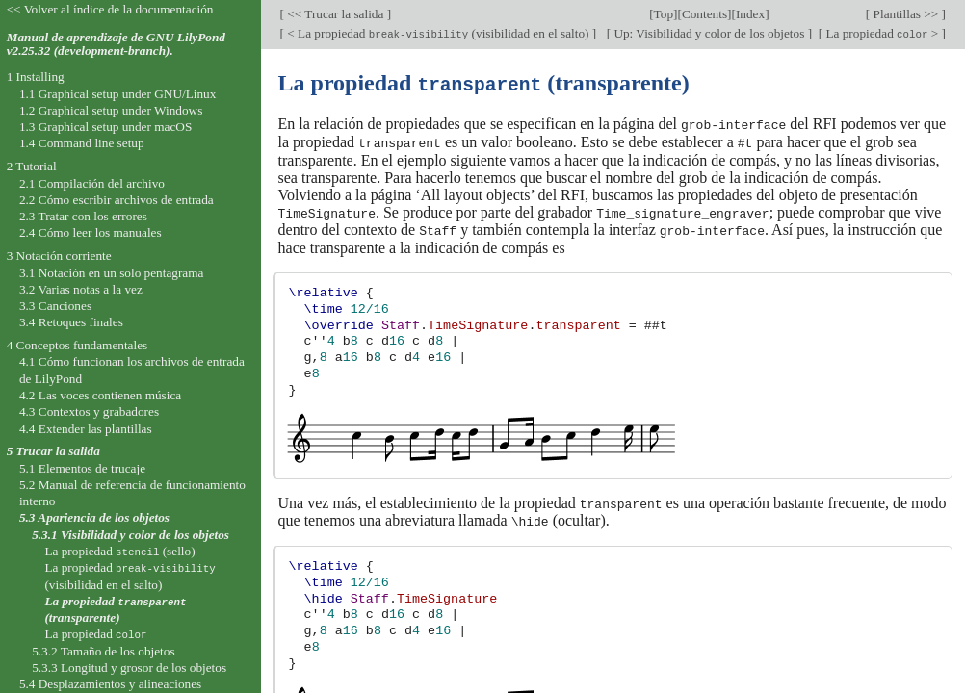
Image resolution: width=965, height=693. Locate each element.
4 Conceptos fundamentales (77, 345)
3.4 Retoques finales (71, 322)
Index (750, 14)
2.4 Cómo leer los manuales (90, 232)
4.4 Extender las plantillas (85, 429)
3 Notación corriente (59, 255)
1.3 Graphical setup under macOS (105, 126)
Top (663, 14)
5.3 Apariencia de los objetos (94, 517)
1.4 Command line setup (81, 143)
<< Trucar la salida (335, 14)
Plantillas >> (905, 14)
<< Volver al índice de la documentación (110, 9)
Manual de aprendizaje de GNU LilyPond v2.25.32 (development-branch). (116, 44)
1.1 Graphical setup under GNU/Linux (117, 94)
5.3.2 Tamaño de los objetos (103, 651)
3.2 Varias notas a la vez (81, 289)
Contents (704, 14)
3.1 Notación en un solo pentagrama (111, 273)
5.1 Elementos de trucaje (82, 468)
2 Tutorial (32, 166)
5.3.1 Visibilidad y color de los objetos (130, 534)
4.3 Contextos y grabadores (89, 411)
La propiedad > (881, 33)
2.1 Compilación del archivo (92, 183)
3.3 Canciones (55, 305)
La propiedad (95, 634)
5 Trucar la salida (53, 451)
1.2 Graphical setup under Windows (110, 110)
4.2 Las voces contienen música (100, 395)
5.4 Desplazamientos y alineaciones (110, 684)
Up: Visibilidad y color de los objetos (709, 33)
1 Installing (36, 76)
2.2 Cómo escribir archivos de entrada (116, 199)
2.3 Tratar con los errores (83, 216)
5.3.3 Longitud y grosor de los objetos (129, 667)
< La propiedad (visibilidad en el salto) (438, 33)
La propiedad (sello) (119, 551)
